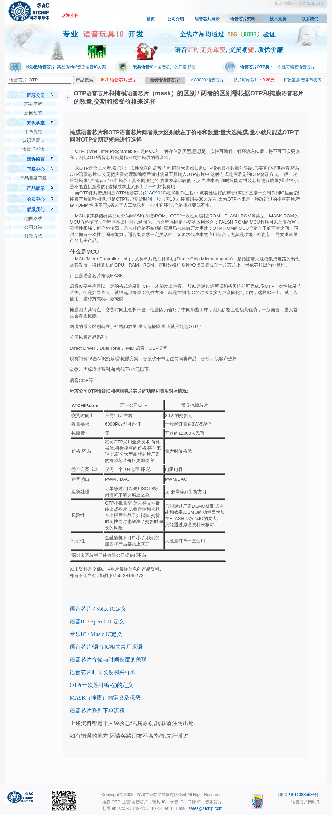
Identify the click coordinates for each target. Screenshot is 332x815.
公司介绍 (175, 18)
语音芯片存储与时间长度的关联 (108, 660)
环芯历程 (33, 104)
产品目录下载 (33, 178)
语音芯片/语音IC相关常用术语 (106, 647)
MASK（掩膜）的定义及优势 (105, 698)
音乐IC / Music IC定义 (96, 634)
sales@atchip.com (205, 808)
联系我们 (310, 18)
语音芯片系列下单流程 (97, 710)
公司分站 (33, 227)
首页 (150, 18)
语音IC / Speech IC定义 (97, 621)
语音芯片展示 (207, 18)
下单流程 (33, 131)
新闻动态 (33, 112)
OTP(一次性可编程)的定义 (101, 685)
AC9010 (157, 192)
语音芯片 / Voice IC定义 (98, 609)
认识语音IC (33, 140)
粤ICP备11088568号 (298, 794)
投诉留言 (36, 158)
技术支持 (278, 18)
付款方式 (33, 235)
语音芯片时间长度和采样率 (103, 672)
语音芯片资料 (242, 18)
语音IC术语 (33, 148)
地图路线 (33, 218)
